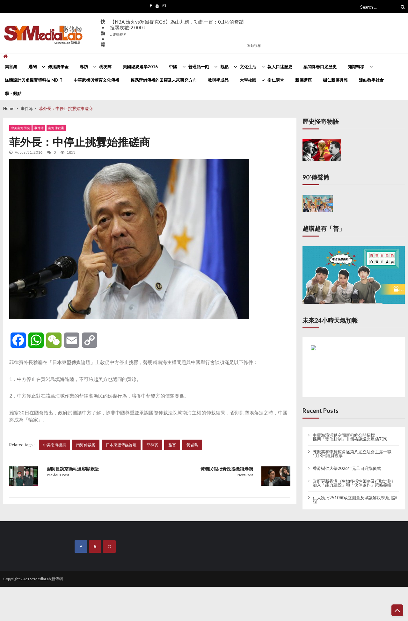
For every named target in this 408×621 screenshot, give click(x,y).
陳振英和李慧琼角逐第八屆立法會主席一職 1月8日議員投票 (352, 453)
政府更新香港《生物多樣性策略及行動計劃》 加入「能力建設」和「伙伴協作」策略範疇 (354, 483)
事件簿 (39, 128)
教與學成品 (218, 80)
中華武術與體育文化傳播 (96, 80)
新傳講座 (303, 80)
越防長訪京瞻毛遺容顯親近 (73, 468)
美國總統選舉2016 (140, 66)
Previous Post (58, 475)
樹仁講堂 (275, 80)
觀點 (224, 66)
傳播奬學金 (58, 66)
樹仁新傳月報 (335, 80)
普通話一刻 (198, 66)
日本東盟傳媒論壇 (121, 444)
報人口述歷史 (279, 66)
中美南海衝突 (20, 128)
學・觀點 (13, 93)
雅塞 (172, 444)
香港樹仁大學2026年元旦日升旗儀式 (347, 468)
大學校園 (248, 80)
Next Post (245, 475)
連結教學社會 (371, 80)
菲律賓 (152, 444)
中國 (173, 66)
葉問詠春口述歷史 (320, 66)
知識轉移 (356, 66)
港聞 (32, 66)
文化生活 (248, 66)
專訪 (84, 66)
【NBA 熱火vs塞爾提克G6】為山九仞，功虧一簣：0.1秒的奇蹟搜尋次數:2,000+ (177, 27)
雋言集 (11, 66)
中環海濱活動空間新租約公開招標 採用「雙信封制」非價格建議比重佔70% (350, 437)
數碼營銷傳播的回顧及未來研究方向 (163, 80)
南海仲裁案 (56, 128)
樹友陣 (105, 66)
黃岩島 (192, 444)
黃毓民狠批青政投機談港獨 (226, 468)
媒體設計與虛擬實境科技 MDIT (33, 80)
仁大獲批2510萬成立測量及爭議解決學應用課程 (355, 499)
